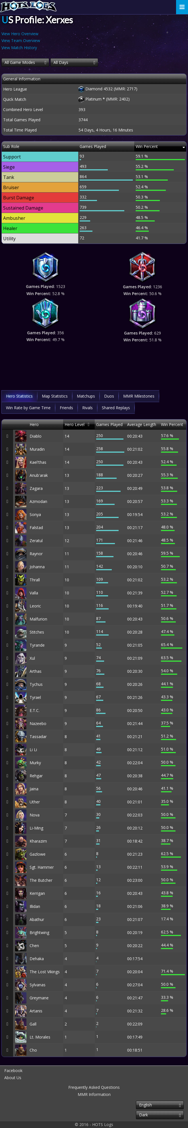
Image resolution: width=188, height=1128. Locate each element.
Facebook (13, 1070)
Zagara (36, 488)
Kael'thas (38, 462)
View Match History (19, 47)
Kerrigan (37, 893)
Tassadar (38, 736)
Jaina (34, 788)
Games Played (109, 424)
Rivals (87, 407)
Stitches (37, 632)
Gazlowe (38, 854)
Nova (35, 815)
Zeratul (36, 540)
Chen (34, 945)
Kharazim (38, 841)
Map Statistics (55, 396)
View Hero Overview (19, 33)
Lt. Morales (40, 1037)
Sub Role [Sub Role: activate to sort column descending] (11, 146)
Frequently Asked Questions (94, 1087)
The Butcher (41, 880)
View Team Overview (20, 40)
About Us (12, 1077)
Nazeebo (38, 723)
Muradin (37, 449)
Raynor (36, 553)
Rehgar (36, 775)
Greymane (39, 997)
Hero (34, 424)
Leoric (35, 606)
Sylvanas (38, 984)
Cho (33, 1050)
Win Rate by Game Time (28, 407)
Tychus (36, 684)
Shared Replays (116, 407)
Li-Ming (36, 828)
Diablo (36, 436)
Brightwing (39, 932)
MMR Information (94, 1094)
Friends (66, 407)
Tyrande (37, 645)
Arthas (36, 671)
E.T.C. (35, 710)
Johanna (37, 566)
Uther (35, 802)
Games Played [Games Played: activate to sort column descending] (93, 146)
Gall (33, 1024)
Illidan (35, 906)
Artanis (36, 1011)
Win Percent (172, 424)
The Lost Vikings (45, 971)
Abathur (37, 919)
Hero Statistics (19, 396)
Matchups (86, 396)
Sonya (35, 514)
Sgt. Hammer (42, 867)
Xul (32, 658)
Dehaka (37, 958)
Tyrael (35, 697)
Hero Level (74, 424)
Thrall (35, 579)
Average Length (141, 424)
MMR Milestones (138, 396)
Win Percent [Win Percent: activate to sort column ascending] (147, 146)
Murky (35, 762)
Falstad (36, 527)
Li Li (33, 749)
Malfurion (38, 619)
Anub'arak (39, 475)
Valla (34, 593)
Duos (109, 396)
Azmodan (38, 501)
